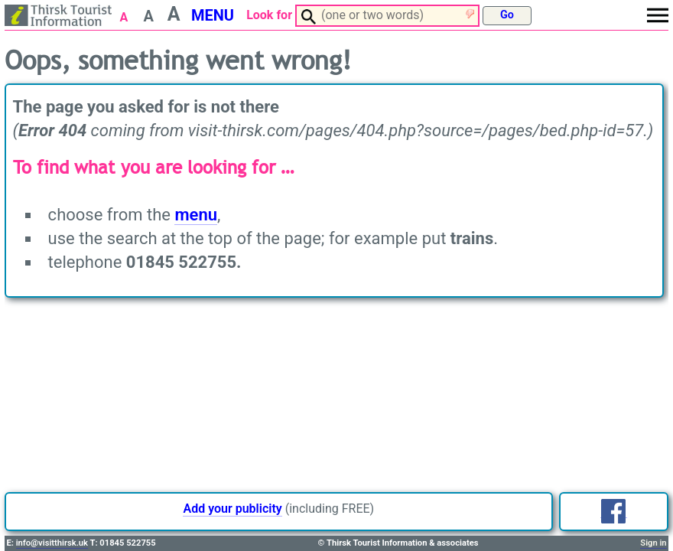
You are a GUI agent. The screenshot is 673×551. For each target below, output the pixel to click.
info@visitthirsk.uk (52, 543)
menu (195, 214)
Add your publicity (232, 508)
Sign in (653, 543)
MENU (212, 15)
